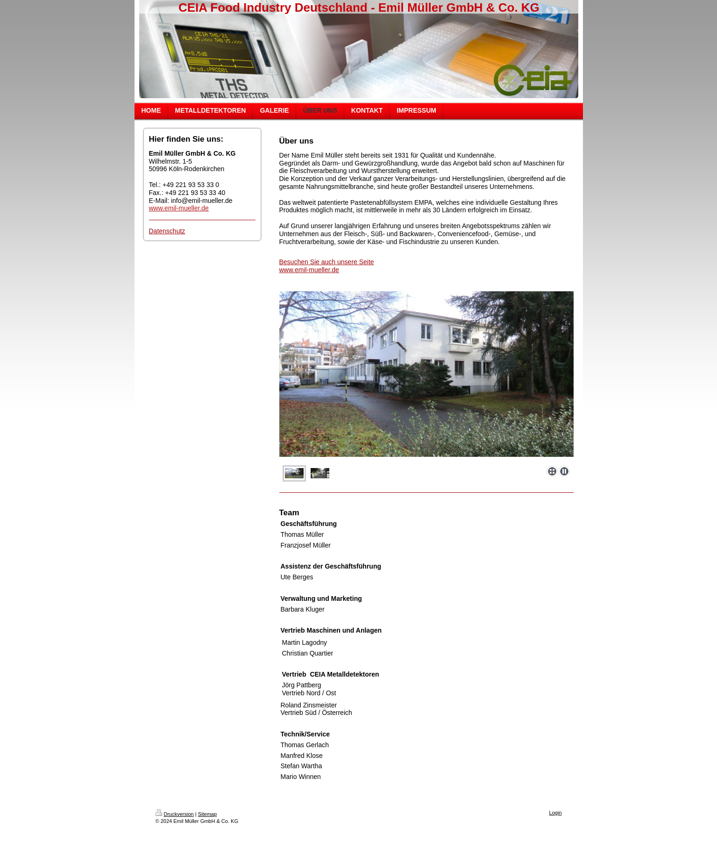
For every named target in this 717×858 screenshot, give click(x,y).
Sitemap (207, 814)
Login (555, 812)
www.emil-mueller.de (309, 270)
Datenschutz (167, 231)
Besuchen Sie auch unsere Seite (326, 262)
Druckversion (175, 814)
